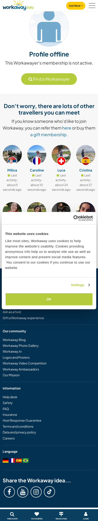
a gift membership (48, 134)
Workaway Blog (14, 340)
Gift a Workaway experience (23, 318)
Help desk (10, 397)
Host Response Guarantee (22, 420)
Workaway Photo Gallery (21, 345)
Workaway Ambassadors (21, 369)
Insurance (10, 414)
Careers (9, 438)
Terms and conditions (18, 426)
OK (49, 299)
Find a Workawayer (49, 79)
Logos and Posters (16, 357)
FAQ (6, 409)
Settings (77, 285)
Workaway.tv (12, 351)
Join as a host (12, 312)
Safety (8, 403)
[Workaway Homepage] (18, 4)
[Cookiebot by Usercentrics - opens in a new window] (73, 218)
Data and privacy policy (19, 432)
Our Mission (11, 375)
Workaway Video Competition (25, 363)
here (66, 127)
